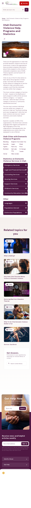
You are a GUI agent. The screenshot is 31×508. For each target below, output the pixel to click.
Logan (13, 144)
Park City (14, 146)
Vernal (5, 154)
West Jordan (15, 154)
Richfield (5, 149)
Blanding (6, 142)
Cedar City (22, 142)
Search (22, 408)
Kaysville (6, 144)
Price (20, 146)
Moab (21, 144)
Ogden (5, 146)
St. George (22, 149)
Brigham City (15, 142)
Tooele (21, 151)
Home (3, 18)
